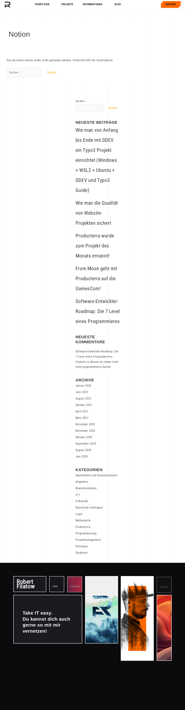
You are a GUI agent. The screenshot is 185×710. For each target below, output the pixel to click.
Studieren (82, 552)
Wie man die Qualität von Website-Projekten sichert (97, 213)
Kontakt (171, 4)
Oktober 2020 (84, 437)
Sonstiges (82, 546)
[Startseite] (7, 4)
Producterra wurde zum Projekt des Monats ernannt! (95, 246)
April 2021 (82, 411)
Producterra (83, 527)
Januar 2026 (83, 385)
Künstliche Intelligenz (89, 507)
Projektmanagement (88, 539)
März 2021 (82, 418)
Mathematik (83, 520)
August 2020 (83, 450)
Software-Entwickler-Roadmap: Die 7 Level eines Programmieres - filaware (97, 357)
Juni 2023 (82, 392)
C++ (78, 494)
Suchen (80, 101)
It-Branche (82, 501)
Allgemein (82, 481)
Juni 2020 (82, 456)
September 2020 (86, 443)
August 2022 (83, 398)
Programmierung (86, 533)
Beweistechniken (86, 488)
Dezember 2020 (85, 424)
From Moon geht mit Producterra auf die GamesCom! (96, 279)
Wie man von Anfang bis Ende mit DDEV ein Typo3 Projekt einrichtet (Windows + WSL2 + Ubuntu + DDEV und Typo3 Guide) (97, 160)
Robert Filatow (26, 585)
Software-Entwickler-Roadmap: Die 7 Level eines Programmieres (98, 311)
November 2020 (85, 430)
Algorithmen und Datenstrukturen (97, 475)
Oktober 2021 (84, 405)
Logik (79, 514)
